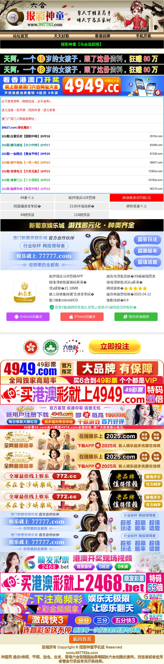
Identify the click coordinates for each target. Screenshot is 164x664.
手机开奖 (143, 36)
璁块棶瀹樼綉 (136, 316)
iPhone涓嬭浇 (82, 316)
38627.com (9, 127)
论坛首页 (20, 36)
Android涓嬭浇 (28, 316)
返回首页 (82, 639)
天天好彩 (61, 36)
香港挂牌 (102, 36)
